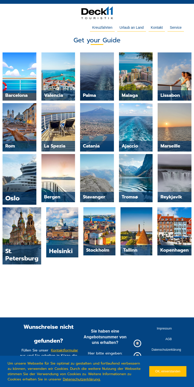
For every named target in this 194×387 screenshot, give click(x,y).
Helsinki (61, 251)
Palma (89, 95)
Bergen (52, 196)
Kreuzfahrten (102, 27)
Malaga (130, 95)
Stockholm (97, 250)
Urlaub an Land (131, 27)
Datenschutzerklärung (81, 379)
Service (176, 27)
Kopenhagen (174, 250)
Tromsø (130, 196)
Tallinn (130, 250)
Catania (91, 146)
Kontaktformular (64, 350)
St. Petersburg (21, 255)
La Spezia (54, 146)
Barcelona (16, 95)
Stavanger (94, 196)
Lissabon (170, 95)
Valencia (53, 95)
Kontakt (157, 27)
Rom (10, 146)
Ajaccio (130, 146)
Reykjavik (171, 196)
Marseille (170, 146)
